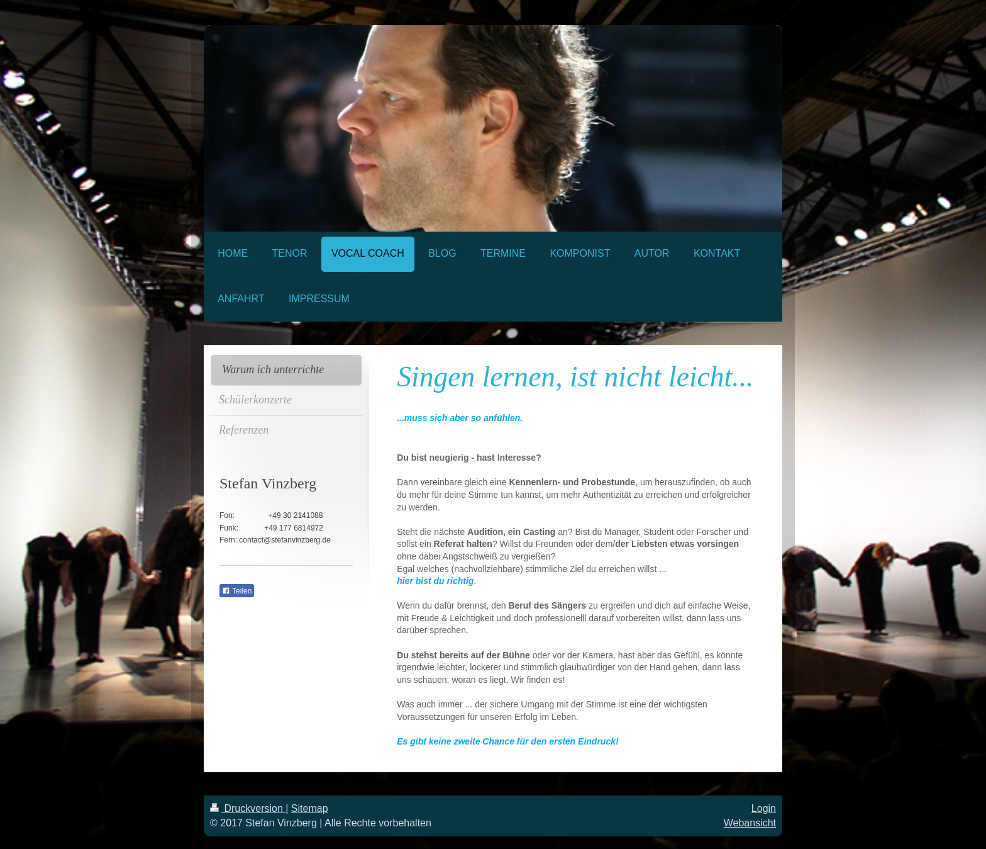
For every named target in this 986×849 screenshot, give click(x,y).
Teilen (237, 591)
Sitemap (309, 808)
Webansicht (750, 823)
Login (763, 808)
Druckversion (247, 808)
